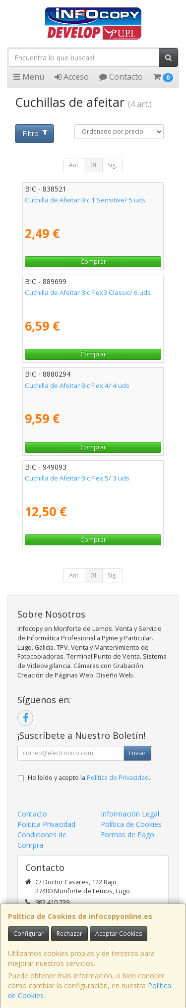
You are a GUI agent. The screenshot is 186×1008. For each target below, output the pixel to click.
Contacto (121, 76)
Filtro (34, 133)
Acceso (72, 76)
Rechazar (69, 933)
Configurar (28, 933)
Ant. (74, 165)
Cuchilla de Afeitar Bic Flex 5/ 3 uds (77, 478)
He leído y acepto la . (89, 777)
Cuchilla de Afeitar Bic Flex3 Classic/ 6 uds (88, 292)
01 (93, 165)
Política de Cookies (131, 824)
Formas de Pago (127, 834)
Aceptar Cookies (118, 933)
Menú (28, 76)
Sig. (112, 165)
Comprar (93, 261)
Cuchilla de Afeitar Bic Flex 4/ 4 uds (77, 385)
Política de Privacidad (118, 777)
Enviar (137, 753)
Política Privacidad (46, 824)
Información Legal (130, 813)
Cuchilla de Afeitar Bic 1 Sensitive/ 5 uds (85, 199)
